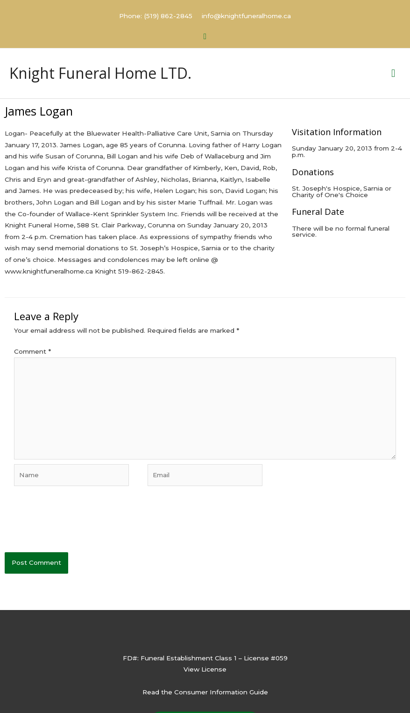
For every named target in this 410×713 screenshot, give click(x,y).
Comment (32, 351)
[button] (205, 36)
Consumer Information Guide (221, 692)
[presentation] (76, 525)
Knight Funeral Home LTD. (100, 73)
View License (205, 669)
